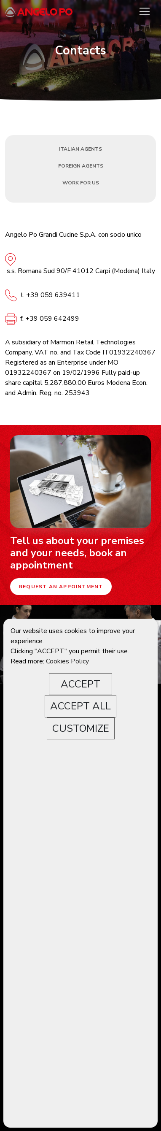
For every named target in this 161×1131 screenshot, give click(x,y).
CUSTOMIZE (80, 728)
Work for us (80, 182)
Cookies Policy (67, 661)
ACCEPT (80, 684)
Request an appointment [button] (61, 586)
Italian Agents (80, 149)
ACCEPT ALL (80, 706)
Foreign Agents (80, 165)
